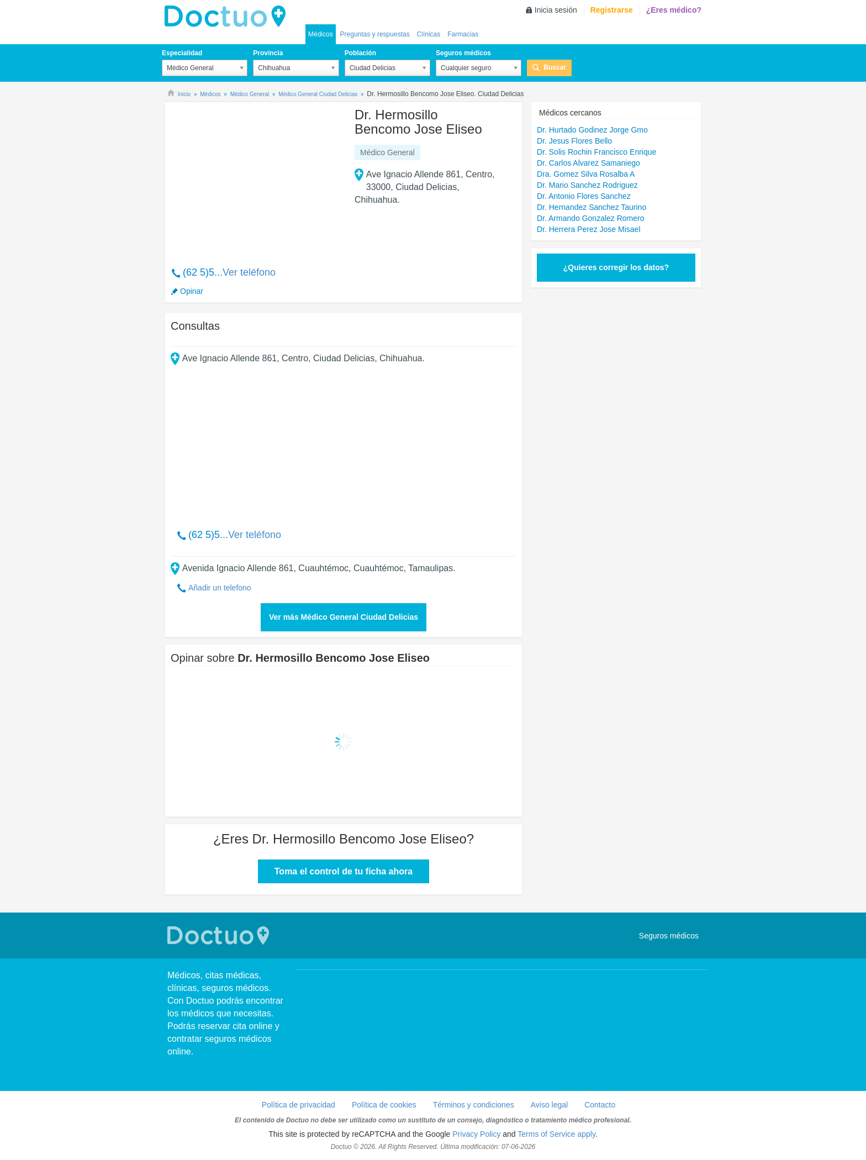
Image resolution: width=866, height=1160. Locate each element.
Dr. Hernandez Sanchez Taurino (591, 207)
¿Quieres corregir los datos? (616, 267)
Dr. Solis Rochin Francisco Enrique (596, 151)
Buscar (554, 67)
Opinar (191, 291)
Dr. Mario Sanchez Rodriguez (587, 185)
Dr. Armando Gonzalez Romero (591, 218)
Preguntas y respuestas (375, 34)
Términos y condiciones (473, 1104)
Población (360, 53)
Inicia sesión (556, 10)
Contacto (599, 1104)
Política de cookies (384, 1104)
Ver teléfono (249, 272)
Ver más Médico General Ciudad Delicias (343, 617)
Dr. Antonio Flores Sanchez (584, 196)
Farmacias (462, 34)
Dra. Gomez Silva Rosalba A (586, 174)
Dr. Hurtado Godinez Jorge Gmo (592, 129)
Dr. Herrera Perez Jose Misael (589, 229)
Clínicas (429, 34)
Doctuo (228, 17)
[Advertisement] (255, 178)
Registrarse (611, 10)
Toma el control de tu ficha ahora (343, 871)
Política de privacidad (298, 1104)
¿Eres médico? (673, 10)
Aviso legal (549, 1104)
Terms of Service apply (556, 1134)
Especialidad (182, 53)
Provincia (268, 53)
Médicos (320, 34)
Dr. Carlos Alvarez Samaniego (588, 163)
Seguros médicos (463, 53)
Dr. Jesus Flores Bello (574, 140)
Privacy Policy (476, 1134)
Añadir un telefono (219, 587)
